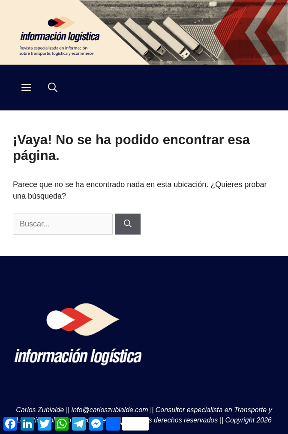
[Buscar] (128, 224)
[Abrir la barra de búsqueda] (52, 87)
